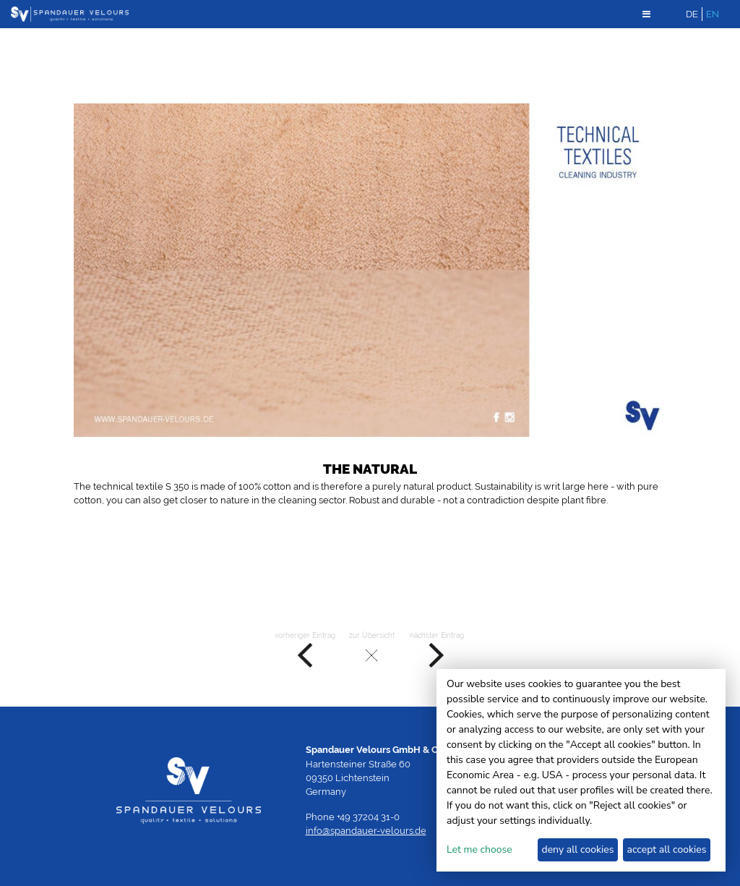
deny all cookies (577, 849)
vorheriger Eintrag (305, 650)
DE (692, 14)
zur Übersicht (372, 650)
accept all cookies (667, 849)
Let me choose (479, 849)
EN (712, 14)
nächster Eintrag (437, 650)
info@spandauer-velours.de (366, 830)
